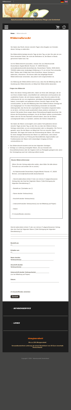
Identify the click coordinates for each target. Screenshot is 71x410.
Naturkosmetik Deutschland (41, 358)
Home (13, 33)
